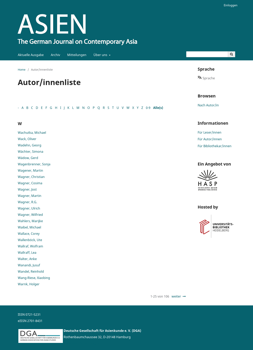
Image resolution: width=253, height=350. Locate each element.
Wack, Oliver (27, 139)
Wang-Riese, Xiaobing (34, 278)
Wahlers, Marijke (30, 221)
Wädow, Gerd (28, 158)
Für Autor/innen (210, 139)
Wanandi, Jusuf (29, 265)
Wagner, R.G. (27, 202)
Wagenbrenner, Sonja (34, 164)
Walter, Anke (27, 259)
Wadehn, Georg (29, 145)
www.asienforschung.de (82, 343)
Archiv (54, 55)
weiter (176, 296)
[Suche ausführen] (231, 54)
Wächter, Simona (30, 151)
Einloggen (229, 5)
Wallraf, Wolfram (30, 246)
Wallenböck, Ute (30, 240)
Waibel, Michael (29, 227)
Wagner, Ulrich (29, 208)
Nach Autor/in (208, 105)
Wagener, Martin (30, 170)
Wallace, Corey (29, 233)
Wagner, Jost (27, 189)
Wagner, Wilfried (30, 214)
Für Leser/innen (209, 132)
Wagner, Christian (31, 177)
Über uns (100, 55)
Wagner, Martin (29, 196)
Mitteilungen (76, 55)
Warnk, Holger (29, 284)
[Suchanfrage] (207, 54)
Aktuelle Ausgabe (30, 55)
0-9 (148, 108)
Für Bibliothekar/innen (214, 146)
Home (21, 69)
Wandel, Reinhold (31, 271)
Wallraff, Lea (27, 252)
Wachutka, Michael (32, 132)
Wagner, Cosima (30, 183)
